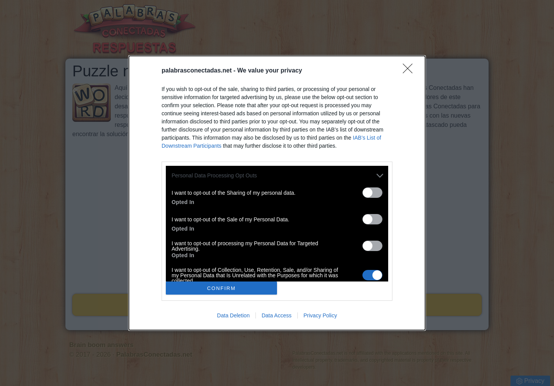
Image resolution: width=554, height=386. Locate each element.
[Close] (410, 71)
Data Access (277, 315)
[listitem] (277, 176)
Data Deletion (233, 315)
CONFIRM (221, 288)
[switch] (372, 192)
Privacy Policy (320, 315)
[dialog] (277, 193)
